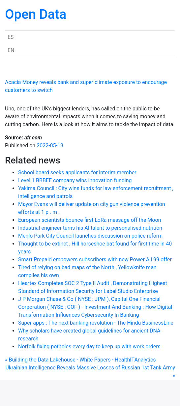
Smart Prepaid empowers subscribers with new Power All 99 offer (95, 259)
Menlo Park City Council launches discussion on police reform (90, 236)
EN (11, 50)
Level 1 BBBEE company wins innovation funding (75, 180)
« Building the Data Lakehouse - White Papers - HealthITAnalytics (80, 360)
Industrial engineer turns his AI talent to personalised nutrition (90, 228)
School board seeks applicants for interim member (77, 172)
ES (11, 37)
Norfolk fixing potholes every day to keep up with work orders (89, 346)
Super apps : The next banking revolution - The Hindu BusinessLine (95, 323)
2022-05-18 (50, 145)
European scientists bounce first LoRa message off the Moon (89, 220)
